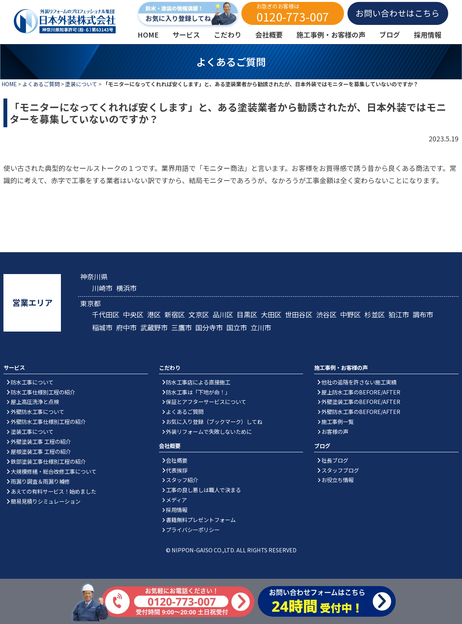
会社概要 (176, 460)
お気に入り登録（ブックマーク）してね (214, 421)
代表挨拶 (176, 470)
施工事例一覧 (337, 421)
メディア (176, 500)
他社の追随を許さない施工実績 (358, 382)
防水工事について (32, 382)
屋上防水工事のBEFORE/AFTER (360, 392)
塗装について (81, 84)
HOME (9, 84)
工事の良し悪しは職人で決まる (203, 490)
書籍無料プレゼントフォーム (201, 520)
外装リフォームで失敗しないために (209, 431)
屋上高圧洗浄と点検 (35, 401)
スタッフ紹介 (182, 480)
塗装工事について (32, 431)
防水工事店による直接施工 (198, 382)
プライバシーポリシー (193, 529)
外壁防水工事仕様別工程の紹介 (48, 421)
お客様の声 (334, 431)
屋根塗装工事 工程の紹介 (41, 451)
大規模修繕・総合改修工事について (54, 471)
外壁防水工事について (37, 411)
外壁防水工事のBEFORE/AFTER (360, 411)
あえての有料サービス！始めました (53, 491)
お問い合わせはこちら (398, 13)
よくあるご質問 (41, 84)
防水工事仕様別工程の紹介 (43, 392)
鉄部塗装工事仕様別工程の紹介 (48, 461)
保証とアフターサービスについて (206, 401)
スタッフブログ (340, 470)
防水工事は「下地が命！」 (198, 392)
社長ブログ (334, 460)
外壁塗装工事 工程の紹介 (41, 441)
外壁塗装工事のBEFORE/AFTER (360, 401)
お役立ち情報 (337, 480)
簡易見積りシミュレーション (45, 501)
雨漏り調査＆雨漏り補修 (40, 481)
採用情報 (176, 510)
